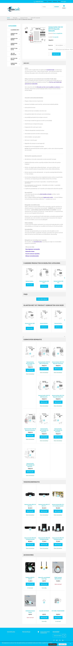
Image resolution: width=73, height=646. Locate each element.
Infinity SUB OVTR (14, 49)
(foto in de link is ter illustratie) (41, 197)
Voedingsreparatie (32, 482)
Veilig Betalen (10, 638)
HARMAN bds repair (14, 44)
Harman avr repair (14, 39)
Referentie (50, 33)
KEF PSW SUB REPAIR (14, 59)
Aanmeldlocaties (11, 631)
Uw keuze (50, 49)
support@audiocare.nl (45, 640)
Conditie (50, 37)
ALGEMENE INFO (15, 29)
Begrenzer (50, 45)
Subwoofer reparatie (35, 17)
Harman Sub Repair (14, 34)
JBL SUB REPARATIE (13, 54)
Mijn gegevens (25, 638)
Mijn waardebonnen (26, 640)
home (45, 1)
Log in (64, 1)
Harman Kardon (24, 17)
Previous (23, 336)
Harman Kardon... (30, 281)
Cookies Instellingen (52, 644)
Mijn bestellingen (26, 631)
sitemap (55, 1)
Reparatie (15, 17)
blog (59, 1)
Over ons (9, 636)
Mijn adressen (25, 636)
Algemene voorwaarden (12, 634)
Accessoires (29, 555)
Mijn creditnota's (26, 634)
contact (50, 1)
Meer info (26, 63)
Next (65, 336)
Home (8, 17)
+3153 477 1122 (39, 1)
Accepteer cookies (62, 644)
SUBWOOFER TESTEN (14, 64)
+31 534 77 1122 (44, 638)
